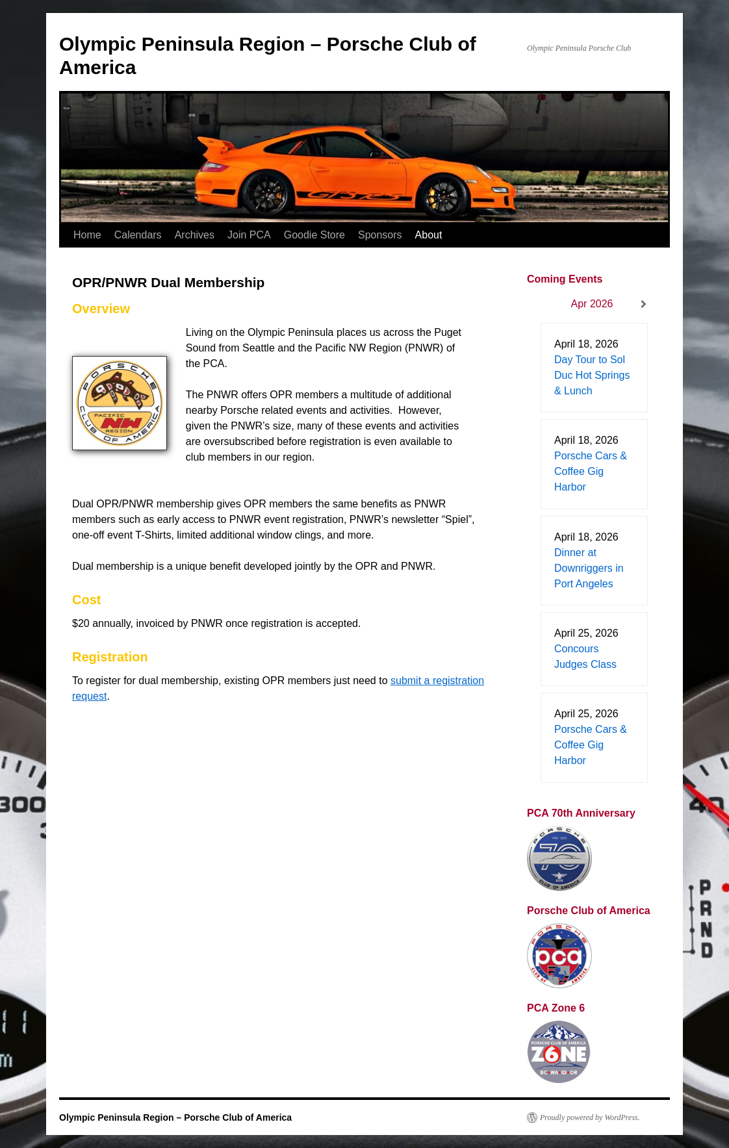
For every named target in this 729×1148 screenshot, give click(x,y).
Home (87, 234)
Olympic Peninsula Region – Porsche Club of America (175, 1117)
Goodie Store (314, 234)
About (428, 234)
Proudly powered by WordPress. (590, 1117)
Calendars (138, 234)
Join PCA (249, 234)
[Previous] (540, 304)
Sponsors (380, 234)
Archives (194, 234)
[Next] (644, 304)
